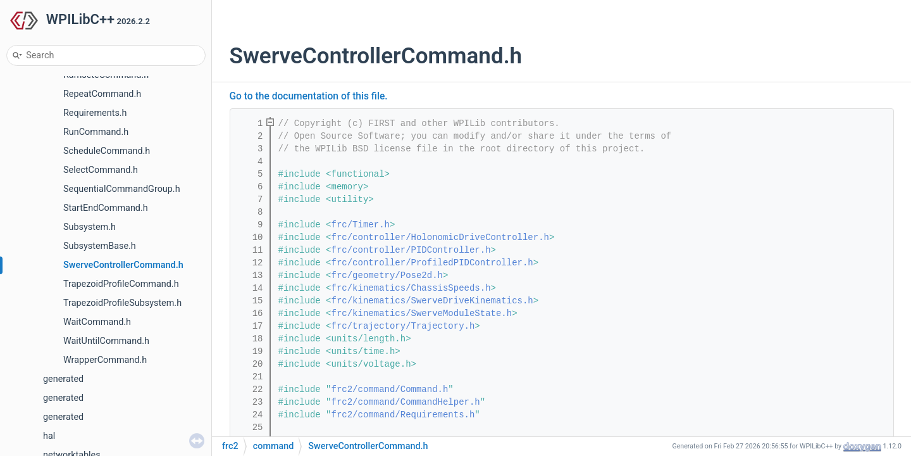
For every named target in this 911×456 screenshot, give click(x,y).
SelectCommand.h (100, 170)
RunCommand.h (95, 132)
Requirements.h (95, 113)
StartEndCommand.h (105, 208)
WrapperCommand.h (105, 360)
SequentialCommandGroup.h (121, 189)
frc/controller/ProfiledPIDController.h (432, 263)
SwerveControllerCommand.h (123, 265)
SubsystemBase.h (99, 246)
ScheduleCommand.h (106, 151)
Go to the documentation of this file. (309, 96)
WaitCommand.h (97, 322)
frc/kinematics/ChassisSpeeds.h (411, 288)
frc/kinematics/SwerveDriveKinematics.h (432, 301)
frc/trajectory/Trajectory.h (403, 326)
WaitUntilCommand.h (106, 341)
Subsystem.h (89, 227)
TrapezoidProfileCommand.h (121, 284)
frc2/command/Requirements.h (403, 415)
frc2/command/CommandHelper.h (406, 402)
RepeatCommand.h (102, 94)
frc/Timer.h (361, 225)
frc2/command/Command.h (390, 389)
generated (63, 379)
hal (49, 436)
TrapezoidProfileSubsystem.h (122, 303)
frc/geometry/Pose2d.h (387, 275)
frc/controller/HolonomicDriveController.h (440, 237)
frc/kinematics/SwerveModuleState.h (422, 313)
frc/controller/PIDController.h (411, 250)
